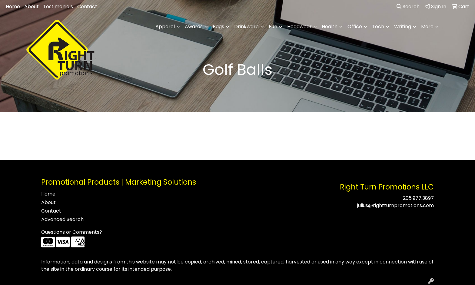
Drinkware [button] (246, 26)
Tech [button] (378, 26)
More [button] (427, 26)
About (31, 6)
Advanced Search (62, 219)
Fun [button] (273, 26)
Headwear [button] (299, 26)
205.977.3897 (418, 198)
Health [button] (329, 26)
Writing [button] (402, 26)
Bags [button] (218, 26)
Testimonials (58, 6)
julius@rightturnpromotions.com (395, 205)
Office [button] (354, 26)
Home (13, 6)
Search (408, 6)
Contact (87, 6)
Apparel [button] (165, 26)
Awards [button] (194, 26)
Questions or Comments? (71, 232)
